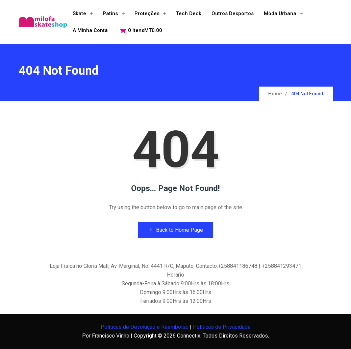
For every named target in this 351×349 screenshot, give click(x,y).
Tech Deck (188, 13)
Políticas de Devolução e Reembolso (145, 327)
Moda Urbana (280, 13)
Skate (79, 13)
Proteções (146, 13)
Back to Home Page (175, 230)
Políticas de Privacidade (222, 327)
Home (275, 93)
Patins (110, 13)
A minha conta (90, 30)
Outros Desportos (232, 13)
